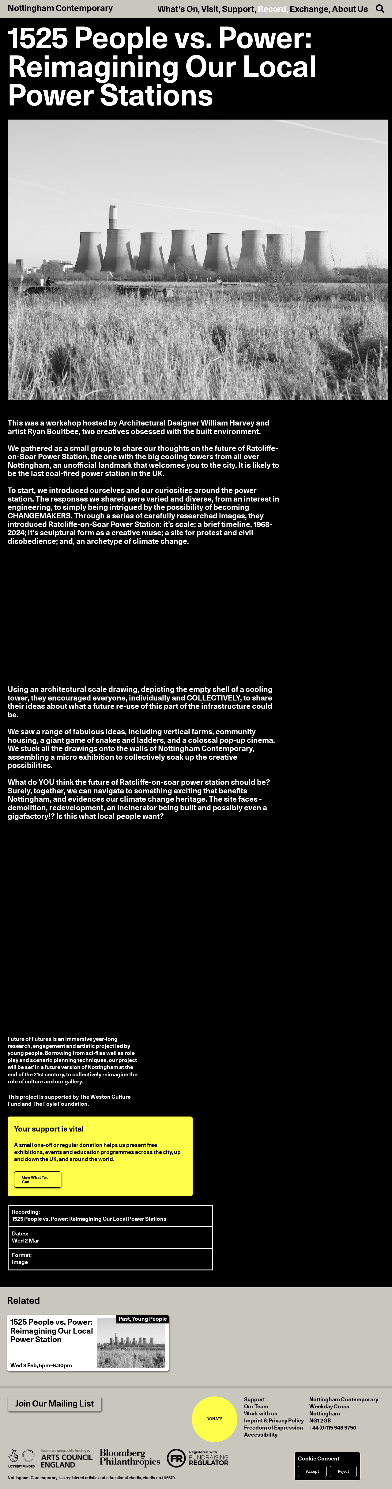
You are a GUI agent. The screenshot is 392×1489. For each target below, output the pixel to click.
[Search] (376, 9)
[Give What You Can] (37, 1179)
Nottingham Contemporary (60, 8)
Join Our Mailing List (54, 1403)
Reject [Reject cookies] (343, 1471)
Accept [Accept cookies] (312, 1471)
